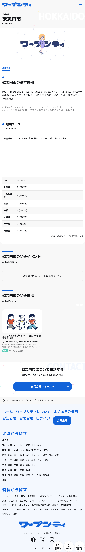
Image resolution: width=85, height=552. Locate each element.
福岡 (10, 474)
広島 (28, 464)
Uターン (74, 501)
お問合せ (26, 418)
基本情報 (6, 67)
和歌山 (46, 459)
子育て (33, 501)
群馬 (28, 450)
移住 (23, 496)
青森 (10, 445)
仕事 (4, 505)
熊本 (28, 474)
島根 (16, 464)
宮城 (28, 445)
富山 (16, 454)
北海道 (40, 400)
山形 (33, 445)
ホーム (7, 411)
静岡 (51, 454)
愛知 (57, 454)
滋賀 (16, 459)
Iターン (52, 501)
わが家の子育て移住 (41, 505)
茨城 (16, 450)
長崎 (22, 474)
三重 (10, 459)
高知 (28, 469)
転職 (69, 509)
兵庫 (33, 459)
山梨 (33, 454)
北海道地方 (28, 400)
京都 (22, 459)
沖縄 (4, 479)
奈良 (39, 459)
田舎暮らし (32, 496)
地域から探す (14, 400)
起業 (15, 514)
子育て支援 (63, 501)
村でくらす (32, 509)
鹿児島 (46, 474)
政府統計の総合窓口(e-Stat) (70, 236)
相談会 (55, 505)
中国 (4, 464)
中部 (4, 454)
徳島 (10, 469)
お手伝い (42, 501)
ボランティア (46, 496)
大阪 (28, 459)
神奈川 (46, 450)
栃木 (22, 450)
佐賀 (16, 474)
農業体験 (78, 509)
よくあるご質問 (66, 411)
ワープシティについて (33, 411)
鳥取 (10, 464)
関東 (4, 450)
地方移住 (23, 501)
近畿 (4, 459)
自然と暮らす (73, 496)
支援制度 (6, 514)
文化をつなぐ (8, 509)
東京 (33, 450)
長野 (39, 454)
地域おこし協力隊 (10, 496)
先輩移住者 (66, 505)
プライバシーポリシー (32, 533)
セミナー (21, 509)
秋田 (22, 445)
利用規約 (47, 533)
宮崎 (39, 474)
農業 (4, 501)
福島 (39, 445)
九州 (4, 474)
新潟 (10, 454)
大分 (33, 474)
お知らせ (9, 418)
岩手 (16, 445)
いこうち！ (59, 496)
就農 (63, 509)
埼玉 (10, 450)
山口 (33, 464)
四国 (4, 469)
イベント (13, 505)
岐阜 (45, 454)
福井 (28, 454)
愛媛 (22, 469)
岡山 (22, 464)
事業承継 (54, 509)
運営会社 (58, 533)
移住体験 (44, 509)
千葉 (39, 450)
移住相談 (13, 501)
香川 (16, 469)
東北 (4, 445)
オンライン (24, 505)
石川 (22, 454)
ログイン (43, 418)
